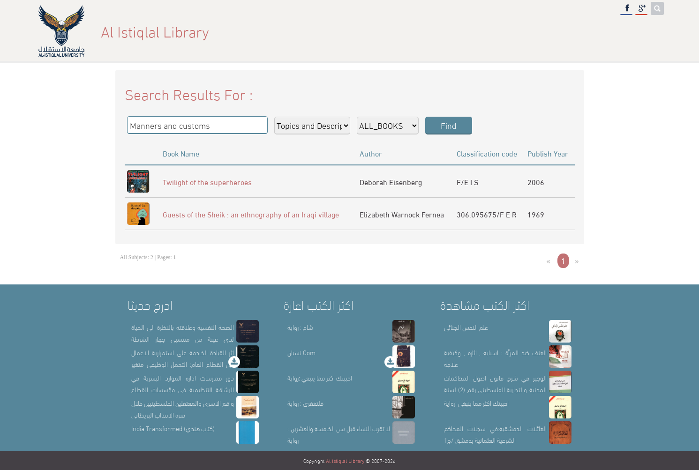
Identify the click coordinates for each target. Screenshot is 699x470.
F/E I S (467, 181)
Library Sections (542, 31)
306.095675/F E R (487, 214)
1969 (535, 214)
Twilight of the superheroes (207, 181)
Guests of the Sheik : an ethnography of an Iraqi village (251, 214)
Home (446, 31)
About (483, 31)
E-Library (607, 31)
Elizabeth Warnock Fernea (402, 214)
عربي (648, 31)
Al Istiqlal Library (345, 460)
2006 (535, 181)
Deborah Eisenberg (391, 181)
